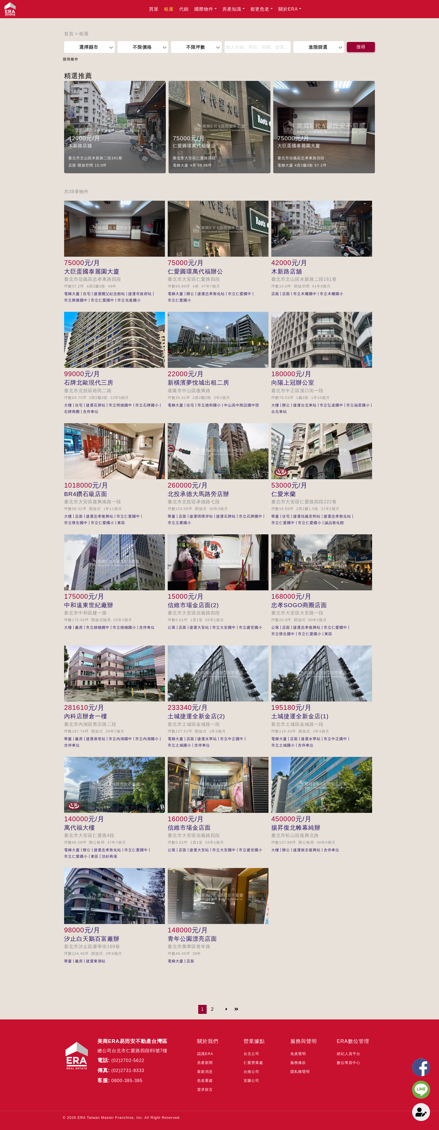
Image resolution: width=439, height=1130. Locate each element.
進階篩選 (318, 47)
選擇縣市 (88, 47)
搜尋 (360, 47)
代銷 (184, 9)
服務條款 (298, 1063)
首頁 (69, 33)
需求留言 (205, 1089)
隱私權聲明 (300, 1072)
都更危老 (259, 9)
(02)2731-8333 (127, 1070)
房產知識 (231, 9)
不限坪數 (195, 47)
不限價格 (142, 47)
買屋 (153, 9)
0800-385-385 (127, 1080)
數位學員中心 (348, 1063)
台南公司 (251, 1072)
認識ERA (205, 1054)
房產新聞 (205, 1063)
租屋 (169, 9)
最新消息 (205, 1072)
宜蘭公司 (251, 1080)
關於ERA (288, 9)
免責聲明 (298, 1054)
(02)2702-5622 (127, 1060)
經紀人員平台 (348, 1054)
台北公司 (251, 1054)
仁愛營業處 (253, 1063)
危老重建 (205, 1080)
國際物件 (203, 9)
